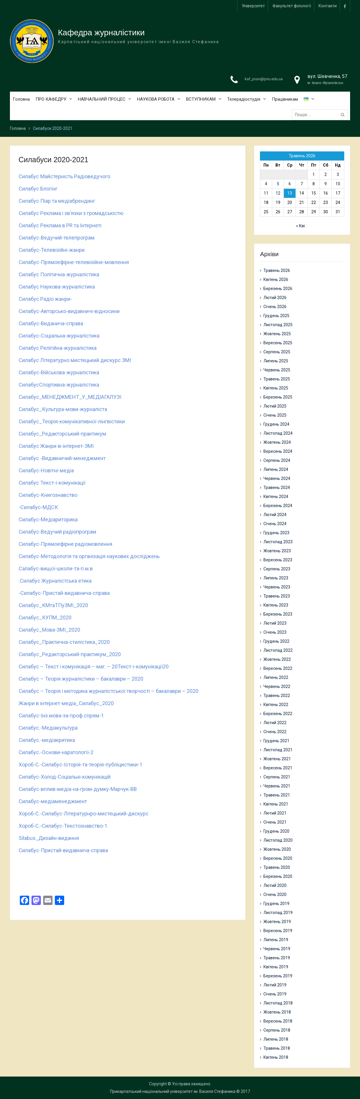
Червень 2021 (276, 786)
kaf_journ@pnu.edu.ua (264, 79)
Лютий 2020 (274, 885)
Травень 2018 (276, 1048)
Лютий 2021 (274, 813)
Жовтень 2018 (277, 1012)
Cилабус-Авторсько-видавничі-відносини (69, 311)
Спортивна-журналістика (69, 385)
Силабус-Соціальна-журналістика (59, 336)
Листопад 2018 (278, 1003)
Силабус (29, 385)
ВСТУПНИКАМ (201, 99)
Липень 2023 (275, 578)
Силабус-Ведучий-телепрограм (57, 238)
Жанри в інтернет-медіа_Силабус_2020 (66, 703)
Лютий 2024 (274, 514)
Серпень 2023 (276, 569)
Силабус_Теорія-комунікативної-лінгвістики (72, 421)
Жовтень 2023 (277, 550)
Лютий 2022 (274, 722)
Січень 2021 (274, 822)
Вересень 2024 (277, 451)
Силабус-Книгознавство (48, 495)
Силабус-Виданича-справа (51, 323)
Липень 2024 (275, 469)
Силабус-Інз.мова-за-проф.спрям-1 (61, 715)
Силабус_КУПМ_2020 (45, 617)
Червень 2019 (276, 948)
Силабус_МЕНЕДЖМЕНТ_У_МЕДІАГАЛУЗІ (70, 397)
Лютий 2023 (274, 623)
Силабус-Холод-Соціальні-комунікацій (65, 777)
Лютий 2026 (274, 297)
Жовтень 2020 (277, 849)
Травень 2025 (276, 379)
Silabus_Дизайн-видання (49, 838)
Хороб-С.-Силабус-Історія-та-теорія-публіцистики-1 (80, 764)
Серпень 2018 (276, 1030)
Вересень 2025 (277, 342)
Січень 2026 (274, 306)
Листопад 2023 (278, 541)
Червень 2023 (276, 587)
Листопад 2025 (278, 324)
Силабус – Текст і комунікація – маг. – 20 (68, 666)
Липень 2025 (275, 361)
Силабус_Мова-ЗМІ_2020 (49, 630)
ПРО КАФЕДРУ (51, 99)
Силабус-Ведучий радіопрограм (57, 532)
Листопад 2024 (278, 433)
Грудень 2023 (276, 532)
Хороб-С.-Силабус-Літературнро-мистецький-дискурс (83, 813)
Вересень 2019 (277, 930)
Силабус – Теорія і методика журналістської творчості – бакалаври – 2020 (108, 691)
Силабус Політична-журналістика (59, 274)
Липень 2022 (275, 677)
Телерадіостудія (243, 99)
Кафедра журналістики (101, 32)
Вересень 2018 (277, 1021)
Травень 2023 (276, 596)
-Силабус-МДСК (38, 507)
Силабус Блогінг (38, 189)
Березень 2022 (277, 713)
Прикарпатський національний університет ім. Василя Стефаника (172, 1091)
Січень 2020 (274, 894)
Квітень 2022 (275, 704)
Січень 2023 (274, 632)
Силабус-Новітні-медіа (46, 470)
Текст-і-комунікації (140, 666)
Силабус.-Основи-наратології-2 (56, 752)
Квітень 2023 (275, 605)
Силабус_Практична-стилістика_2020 (64, 642)
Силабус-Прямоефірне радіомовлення (65, 544)
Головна (21, 99)
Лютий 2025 (274, 406)
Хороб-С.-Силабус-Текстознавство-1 (63, 826)
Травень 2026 (276, 270)
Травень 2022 (276, 695)
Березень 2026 (277, 288)
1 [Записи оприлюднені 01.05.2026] (313, 174)
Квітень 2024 (275, 496)
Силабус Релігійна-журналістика (58, 348)
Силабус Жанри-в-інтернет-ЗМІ (56, 446)
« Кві (300, 225)
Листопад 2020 (278, 840)
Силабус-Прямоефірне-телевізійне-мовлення (74, 262)
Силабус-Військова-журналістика (59, 372)
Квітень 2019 (275, 967)
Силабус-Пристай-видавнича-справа (63, 850)
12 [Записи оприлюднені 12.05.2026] (278, 193)
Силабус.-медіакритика (47, 740)
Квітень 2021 (275, 804)
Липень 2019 (275, 939)
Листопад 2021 (278, 749)
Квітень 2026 (275, 279)
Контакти (328, 6)
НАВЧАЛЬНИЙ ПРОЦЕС (101, 99)
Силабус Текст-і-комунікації (53, 483)
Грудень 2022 (276, 641)
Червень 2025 (276, 370)
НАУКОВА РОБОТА (155, 99)
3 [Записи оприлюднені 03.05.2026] (338, 174)
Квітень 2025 (275, 388)
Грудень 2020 (276, 831)
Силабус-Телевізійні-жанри (52, 250)
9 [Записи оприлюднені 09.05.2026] (325, 183)
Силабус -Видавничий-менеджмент (62, 458)
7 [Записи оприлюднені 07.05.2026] (301, 183)
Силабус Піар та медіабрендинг (57, 201)
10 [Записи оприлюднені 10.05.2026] (337, 183)
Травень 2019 (276, 957)
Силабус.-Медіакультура (48, 728)
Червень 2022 (276, 686)
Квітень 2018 (275, 1057)
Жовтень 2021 (277, 758)
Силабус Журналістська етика (56, 581)
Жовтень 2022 (277, 659)
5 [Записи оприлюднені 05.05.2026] (278, 183)
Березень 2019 (277, 976)
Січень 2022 (274, 731)
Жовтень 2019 (277, 921)
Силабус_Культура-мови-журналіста (63, 409)
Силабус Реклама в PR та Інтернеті (60, 225)
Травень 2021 (276, 795)
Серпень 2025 (276, 352)
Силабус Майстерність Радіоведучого (64, 176)
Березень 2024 (277, 505)
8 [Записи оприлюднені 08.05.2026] (313, 183)
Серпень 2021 (276, 777)
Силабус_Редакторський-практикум (62, 434)
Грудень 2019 (276, 903)
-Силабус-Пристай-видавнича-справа (64, 593)
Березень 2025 (277, 397)
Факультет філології (291, 6)
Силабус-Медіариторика (48, 519)
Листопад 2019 (278, 912)
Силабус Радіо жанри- (45, 299)
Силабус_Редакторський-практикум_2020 (70, 654)
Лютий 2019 (274, 985)
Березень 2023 (277, 614)
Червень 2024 (276, 478)
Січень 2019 (274, 994)
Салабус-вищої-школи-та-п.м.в (56, 568)
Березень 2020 (277, 876)
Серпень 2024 (276, 460)
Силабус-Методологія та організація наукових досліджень (89, 556)
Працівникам (285, 99)
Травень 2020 (276, 867)
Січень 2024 (274, 523)
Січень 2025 (274, 415)
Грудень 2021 (276, 740)
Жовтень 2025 (277, 333)
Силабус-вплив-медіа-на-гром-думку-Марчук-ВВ (78, 789)
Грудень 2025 (276, 315)
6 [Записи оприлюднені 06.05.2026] (290, 183)
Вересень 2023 (277, 560)
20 (166, 666)
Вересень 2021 (277, 768)
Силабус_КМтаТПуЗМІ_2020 (53, 605)
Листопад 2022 (278, 650)
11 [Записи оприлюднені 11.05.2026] (266, 193)
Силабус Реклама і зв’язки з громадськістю (71, 213)
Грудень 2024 (276, 424)
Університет (253, 6)
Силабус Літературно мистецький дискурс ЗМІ (75, 360)
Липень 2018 (275, 1039)
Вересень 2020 (277, 858)
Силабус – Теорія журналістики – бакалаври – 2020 (81, 679)
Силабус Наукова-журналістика (57, 287)
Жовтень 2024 (277, 442)
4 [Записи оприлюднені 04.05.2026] (266, 183)
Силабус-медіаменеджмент (53, 801)
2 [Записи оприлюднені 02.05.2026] (325, 174)
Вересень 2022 (277, 668)
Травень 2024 (276, 487)
